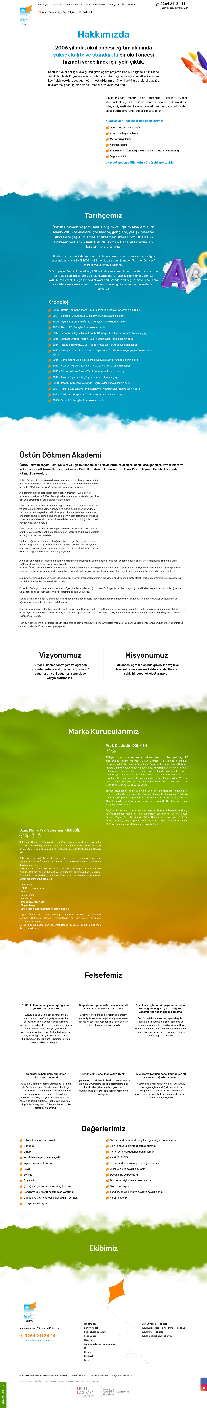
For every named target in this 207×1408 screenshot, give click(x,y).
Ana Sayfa (43, 4)
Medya (114, 4)
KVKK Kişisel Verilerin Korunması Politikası (164, 1328)
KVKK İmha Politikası (152, 1332)
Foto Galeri (90, 1336)
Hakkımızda (90, 1324)
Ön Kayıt (85, 12)
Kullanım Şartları (79, 1375)
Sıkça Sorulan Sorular (122, 1375)
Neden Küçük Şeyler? (96, 4)
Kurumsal (57, 4)
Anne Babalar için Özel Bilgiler (57, 12)
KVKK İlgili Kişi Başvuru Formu (157, 1336)
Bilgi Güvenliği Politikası (154, 1324)
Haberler (88, 1340)
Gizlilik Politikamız (99, 1375)
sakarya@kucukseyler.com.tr (174, 8)
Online (87, 1352)
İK (123, 4)
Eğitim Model (91, 1328)
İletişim (131, 4)
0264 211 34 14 (170, 4)
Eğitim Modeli (75, 4)
